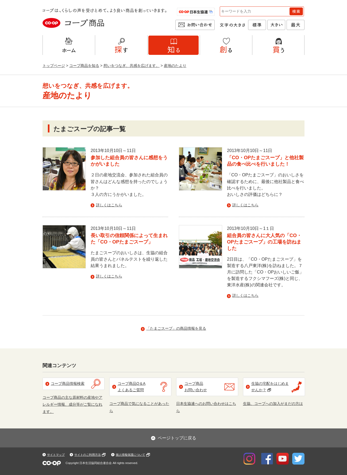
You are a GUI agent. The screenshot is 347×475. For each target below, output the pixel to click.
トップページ (54, 65)
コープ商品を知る (84, 65)
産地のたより (175, 65)
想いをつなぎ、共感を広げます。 (131, 65)
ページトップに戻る (177, 438)
